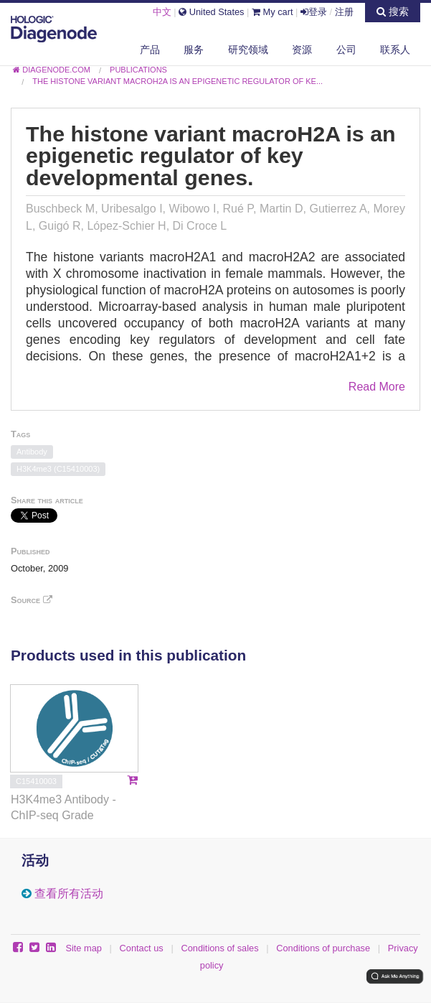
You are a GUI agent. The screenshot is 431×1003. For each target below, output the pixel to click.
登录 (313, 11)
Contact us (142, 948)
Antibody (31, 451)
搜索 (392, 11)
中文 (162, 11)
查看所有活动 (68, 893)
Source (31, 599)
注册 (344, 11)
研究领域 (248, 49)
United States (211, 11)
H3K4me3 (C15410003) (58, 469)
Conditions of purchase (323, 948)
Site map (83, 948)
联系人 (395, 49)
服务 (194, 49)
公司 (346, 49)
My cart (272, 11)
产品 (150, 49)
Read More (377, 387)
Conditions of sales (219, 948)
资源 (302, 49)
